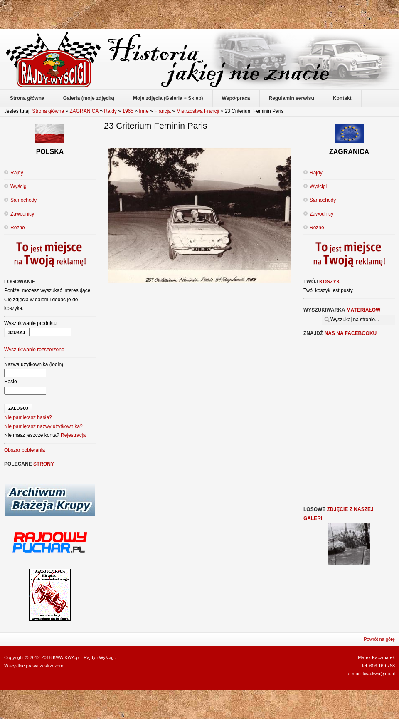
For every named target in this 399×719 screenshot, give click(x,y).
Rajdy (110, 111)
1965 (127, 111)
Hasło (10, 381)
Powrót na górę (379, 639)
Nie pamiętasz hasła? (28, 417)
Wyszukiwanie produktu (30, 323)
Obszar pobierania (24, 450)
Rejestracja (73, 435)
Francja (162, 111)
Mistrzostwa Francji (197, 111)
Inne (143, 111)
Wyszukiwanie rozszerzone (34, 349)
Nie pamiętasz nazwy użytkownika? (43, 426)
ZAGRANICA (83, 111)
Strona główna (48, 111)
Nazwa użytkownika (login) (33, 364)
